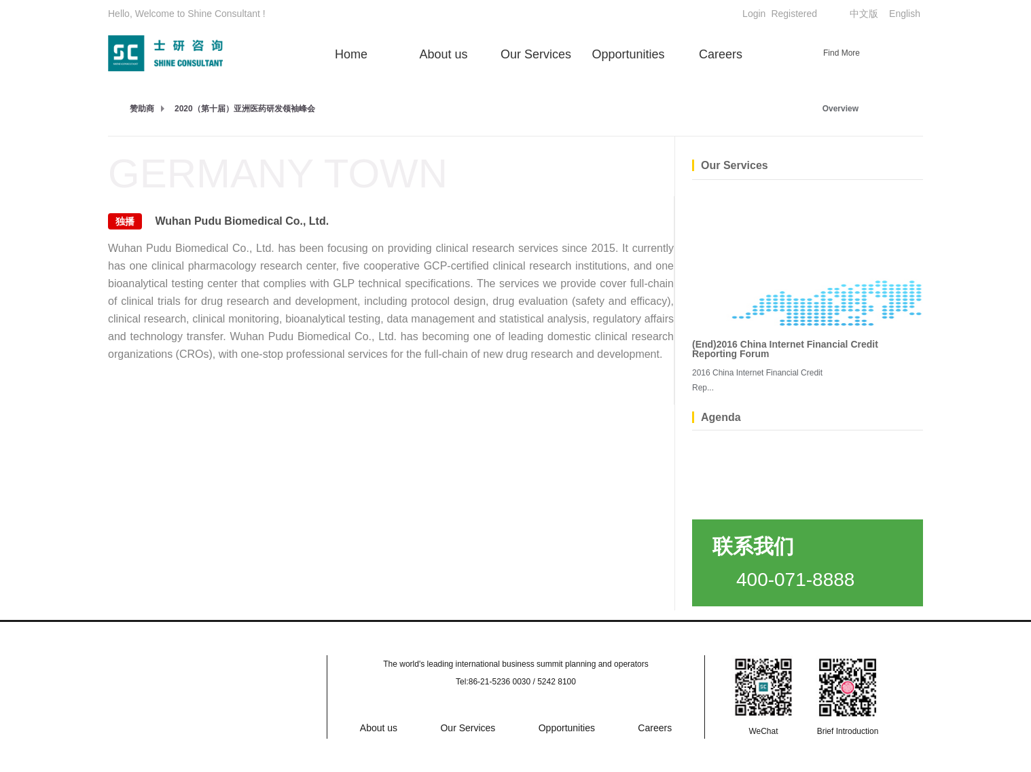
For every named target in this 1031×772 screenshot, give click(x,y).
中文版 (864, 13)
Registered (794, 13)
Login (753, 13)
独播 (124, 221)
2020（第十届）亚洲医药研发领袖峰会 (245, 108)
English (904, 13)
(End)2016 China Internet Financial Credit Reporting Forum (785, 349)
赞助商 (142, 108)
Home (351, 54)
